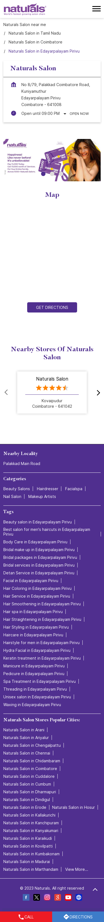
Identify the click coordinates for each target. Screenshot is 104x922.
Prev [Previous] (6, 392)
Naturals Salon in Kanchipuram (31, 822)
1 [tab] (43, 174)
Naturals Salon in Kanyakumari (30, 830)
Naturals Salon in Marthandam (30, 869)
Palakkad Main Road (21, 463)
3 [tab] (61, 174)
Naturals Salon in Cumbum (27, 784)
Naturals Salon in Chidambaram (31, 760)
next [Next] (97, 392)
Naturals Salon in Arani (23, 729)
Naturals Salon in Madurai (26, 861)
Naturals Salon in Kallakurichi (29, 815)
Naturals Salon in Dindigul (26, 799)
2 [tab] (52, 174)
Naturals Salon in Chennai (26, 753)
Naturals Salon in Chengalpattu (32, 745)
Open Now (79, 113)
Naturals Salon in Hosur (73, 807)
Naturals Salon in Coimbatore (30, 768)
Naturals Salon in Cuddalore (29, 776)
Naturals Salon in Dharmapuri (29, 791)
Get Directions (52, 307)
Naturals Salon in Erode (24, 807)
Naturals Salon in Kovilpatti (28, 846)
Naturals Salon (52, 379)
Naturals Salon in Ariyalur (26, 737)
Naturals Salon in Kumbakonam (31, 853)
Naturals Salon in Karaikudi (27, 838)
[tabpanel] (52, 160)
